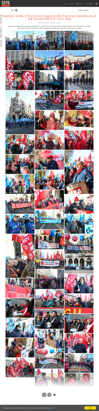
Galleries (89, 4)
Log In (71, 4)
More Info (53, 408)
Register (79, 4)
